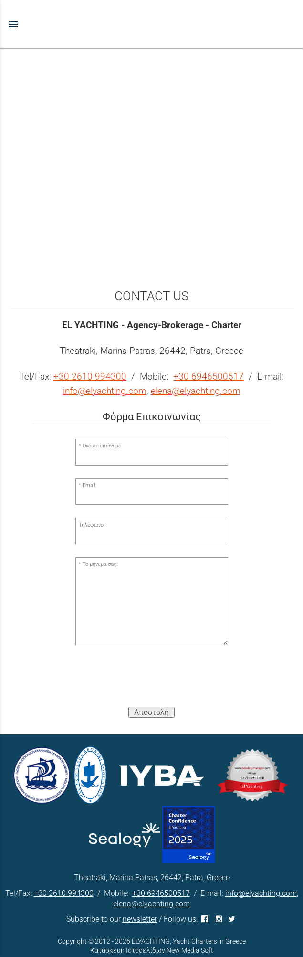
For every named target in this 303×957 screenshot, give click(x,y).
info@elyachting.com (104, 390)
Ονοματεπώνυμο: (102, 446)
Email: (89, 485)
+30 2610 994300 (89, 376)
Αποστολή (151, 712)
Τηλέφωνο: (91, 525)
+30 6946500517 (208, 376)
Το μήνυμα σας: (100, 564)
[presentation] (151, 680)
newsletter (140, 919)
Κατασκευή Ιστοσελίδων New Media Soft (151, 950)
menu (13, 24)
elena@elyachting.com (195, 390)
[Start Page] (151, 24)
